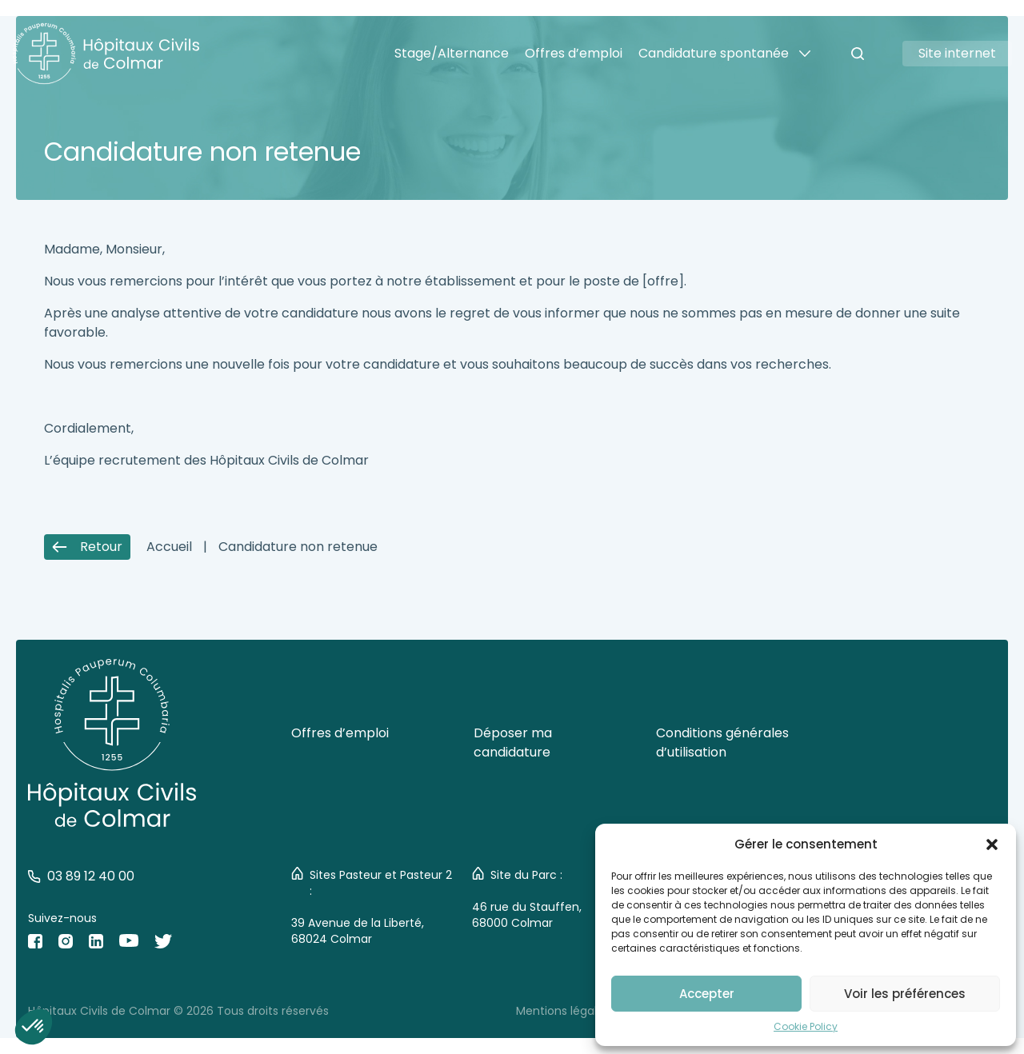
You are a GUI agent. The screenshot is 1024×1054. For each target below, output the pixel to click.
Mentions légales (563, 1011)
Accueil (169, 546)
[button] (992, 844)
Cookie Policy (806, 1026)
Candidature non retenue (298, 546)
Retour (87, 546)
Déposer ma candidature (513, 742)
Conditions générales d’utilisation (722, 742)
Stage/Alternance (451, 53)
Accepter (706, 993)
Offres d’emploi (573, 53)
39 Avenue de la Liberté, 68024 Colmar (357, 931)
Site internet (957, 53)
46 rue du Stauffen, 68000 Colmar (527, 915)
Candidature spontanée (713, 53)
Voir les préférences (905, 993)
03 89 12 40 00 (81, 876)
